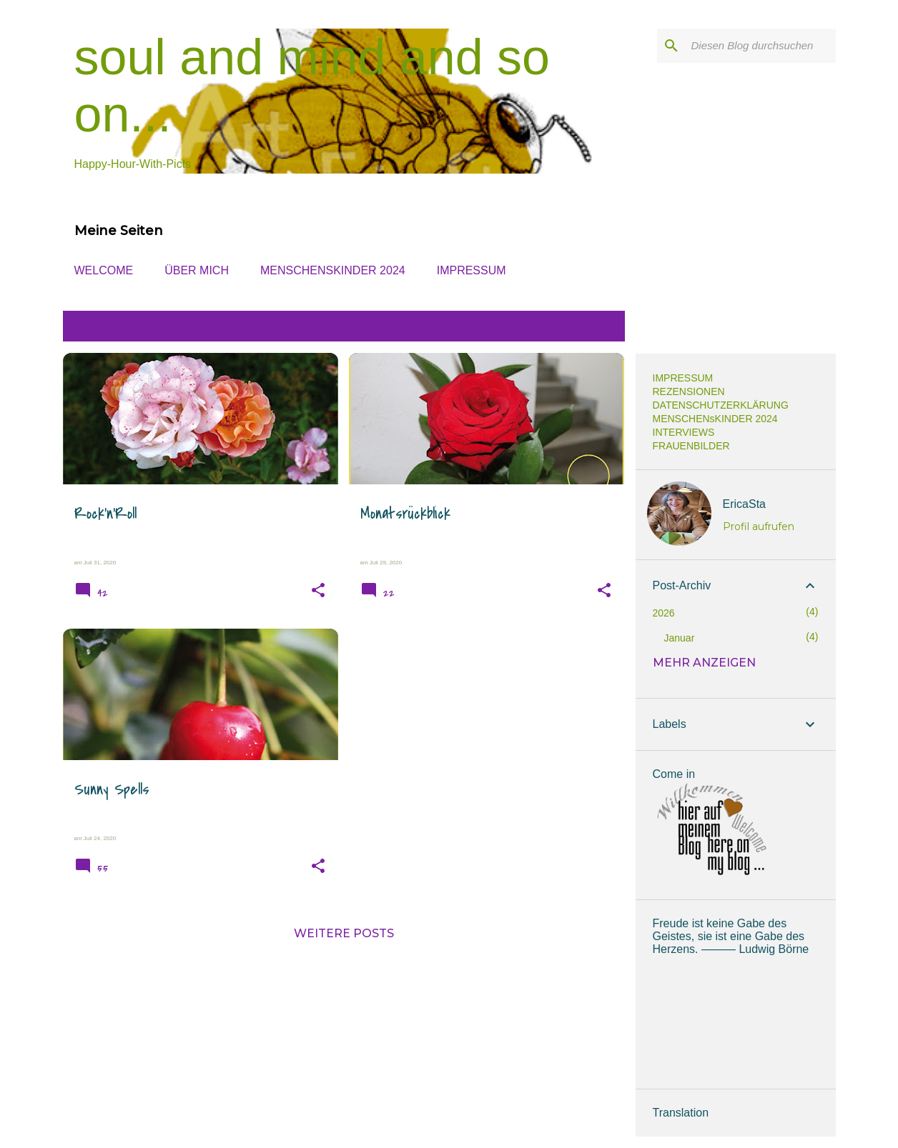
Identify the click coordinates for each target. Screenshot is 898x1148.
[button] (318, 591)
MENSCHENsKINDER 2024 (332, 270)
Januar (679, 638)
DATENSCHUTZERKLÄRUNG (721, 405)
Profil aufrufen (758, 526)
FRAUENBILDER (691, 445)
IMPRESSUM (471, 270)
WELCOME (104, 270)
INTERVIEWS (684, 432)
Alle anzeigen (565, 326)
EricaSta (744, 504)
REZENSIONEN (689, 391)
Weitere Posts (344, 933)
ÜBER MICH (196, 270)
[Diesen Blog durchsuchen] (761, 46)
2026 (664, 613)
